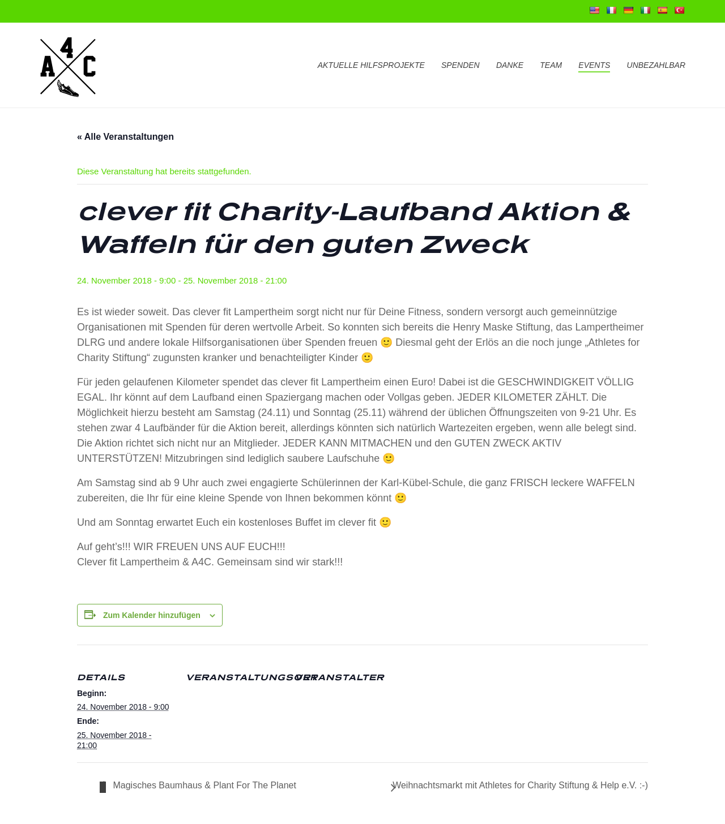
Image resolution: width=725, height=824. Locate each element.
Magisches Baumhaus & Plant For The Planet (203, 785)
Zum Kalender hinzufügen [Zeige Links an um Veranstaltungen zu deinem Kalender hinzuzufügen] (152, 615)
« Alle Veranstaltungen (125, 136)
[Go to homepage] (68, 65)
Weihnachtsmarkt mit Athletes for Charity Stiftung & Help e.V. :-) (520, 785)
